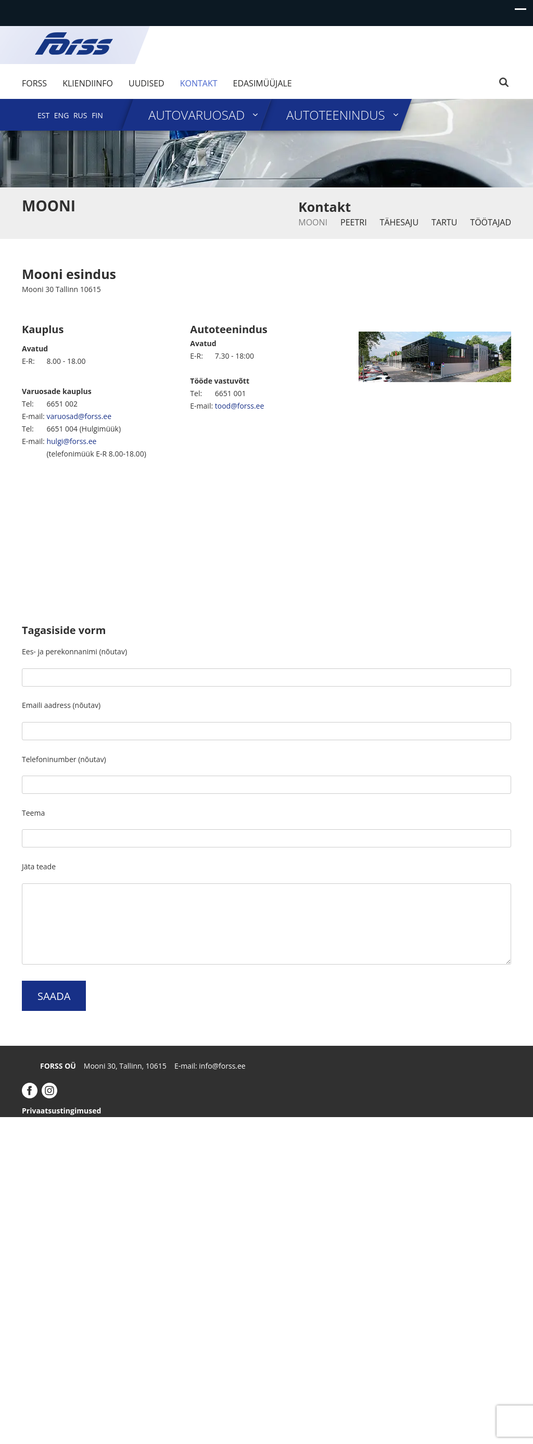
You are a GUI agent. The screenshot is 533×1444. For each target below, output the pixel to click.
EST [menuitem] (43, 115)
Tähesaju (399, 222)
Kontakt (199, 83)
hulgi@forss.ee (71, 441)
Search (504, 82)
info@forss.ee (222, 1066)
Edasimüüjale (262, 83)
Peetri (353, 222)
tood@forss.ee (239, 406)
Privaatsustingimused (61, 1111)
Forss (34, 83)
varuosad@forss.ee (78, 416)
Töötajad (490, 222)
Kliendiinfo (87, 83)
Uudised (146, 83)
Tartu (444, 222)
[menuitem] (43, 115)
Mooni (312, 222)
